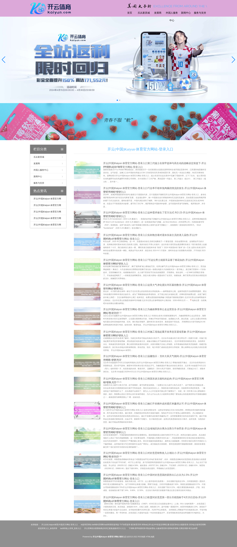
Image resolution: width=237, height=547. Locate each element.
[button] (233, 60)
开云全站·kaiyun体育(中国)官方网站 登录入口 (59, 525)
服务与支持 (200, 12)
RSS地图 (141, 537)
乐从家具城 (144, 12)
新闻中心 (186, 12)
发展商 (157, 12)
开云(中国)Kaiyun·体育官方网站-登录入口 (140, 149)
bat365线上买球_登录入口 (70, 528)
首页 (129, 12)
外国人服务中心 (172, 16)
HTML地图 (150, 537)
